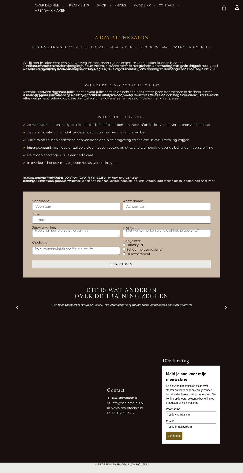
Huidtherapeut (138, 254)
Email (37, 215)
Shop (101, 5)
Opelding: (40, 243)
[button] (17, 308)
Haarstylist (134, 245)
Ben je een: (132, 242)
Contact (166, 5)
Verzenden (174, 435)
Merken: (129, 228)
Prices (120, 5)
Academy (142, 5)
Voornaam (40, 202)
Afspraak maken (50, 10)
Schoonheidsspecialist (144, 249)
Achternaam (133, 202)
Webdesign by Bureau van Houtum (122, 464)
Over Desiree (47, 5)
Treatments (78, 5)
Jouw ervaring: (44, 228)
